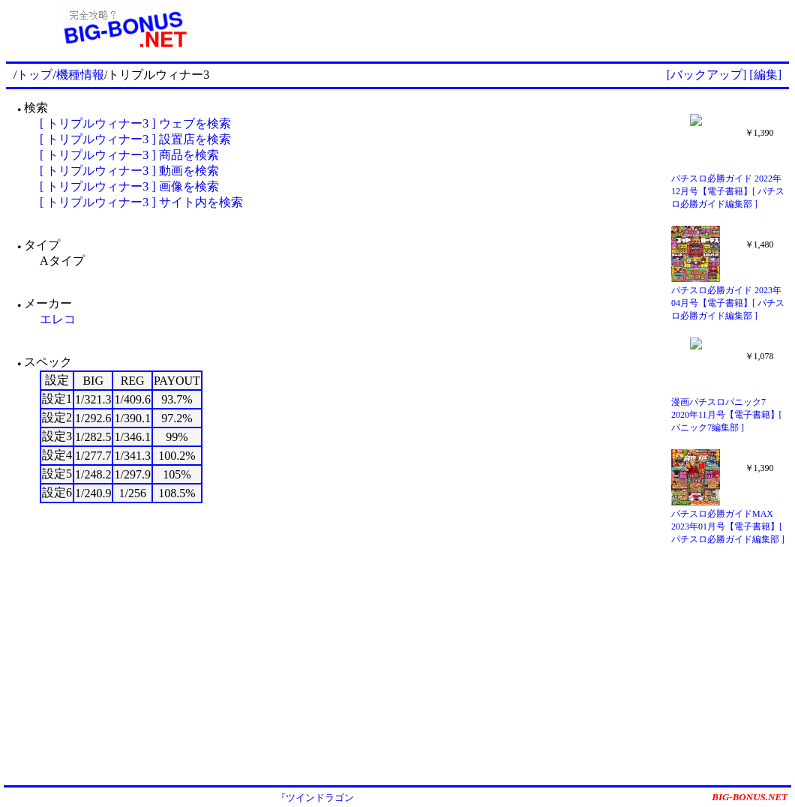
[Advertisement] (515, 28)
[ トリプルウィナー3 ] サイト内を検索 (141, 202)
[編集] (765, 74)
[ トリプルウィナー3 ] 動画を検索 (129, 170)
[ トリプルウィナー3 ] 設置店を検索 (135, 139)
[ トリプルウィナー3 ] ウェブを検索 (135, 123)
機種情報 (80, 74)
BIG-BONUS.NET (750, 796)
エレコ (58, 319)
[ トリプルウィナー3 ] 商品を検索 (129, 154)
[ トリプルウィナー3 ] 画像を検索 (129, 186)
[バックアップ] (707, 74)
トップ (34, 74)
